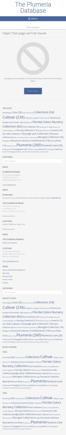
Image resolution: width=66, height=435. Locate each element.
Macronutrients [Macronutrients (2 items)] (19, 137)
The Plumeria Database (33, 7)
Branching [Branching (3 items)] (7, 113)
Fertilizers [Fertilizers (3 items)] (27, 122)
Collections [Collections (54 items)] (44, 112)
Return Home (33, 91)
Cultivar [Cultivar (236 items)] (13, 117)
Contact (5, 283)
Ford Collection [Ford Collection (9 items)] (30, 126)
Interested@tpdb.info (10, 261)
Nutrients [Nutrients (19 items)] (41, 140)
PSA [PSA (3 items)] (29, 149)
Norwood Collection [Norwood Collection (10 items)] (22, 140)
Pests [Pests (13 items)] (19, 381)
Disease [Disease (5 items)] (6, 122)
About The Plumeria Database (13, 270)
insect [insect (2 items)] (48, 130)
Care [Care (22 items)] (17, 112)
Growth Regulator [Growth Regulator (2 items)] (9, 130)
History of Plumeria (9, 243)
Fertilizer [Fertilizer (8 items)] (17, 122)
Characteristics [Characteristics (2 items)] (28, 113)
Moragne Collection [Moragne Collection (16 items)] (50, 137)
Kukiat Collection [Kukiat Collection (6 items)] (42, 373)
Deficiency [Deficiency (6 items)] (55, 118)
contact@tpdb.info (9, 185)
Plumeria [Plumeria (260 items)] (28, 144)
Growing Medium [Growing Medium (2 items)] (53, 127)
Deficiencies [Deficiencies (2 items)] (44, 118)
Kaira (38, 27)
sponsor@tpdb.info (53, 198)
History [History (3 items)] (41, 130)
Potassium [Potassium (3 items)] (7, 149)
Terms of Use (7, 279)
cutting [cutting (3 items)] (28, 118)
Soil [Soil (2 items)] (4, 152)
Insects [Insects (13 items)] (57, 130)
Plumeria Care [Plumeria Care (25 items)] (52, 145)
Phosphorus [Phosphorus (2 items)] (11, 146)
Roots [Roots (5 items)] (42, 149)
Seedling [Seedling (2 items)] (50, 149)
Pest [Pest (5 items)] (53, 141)
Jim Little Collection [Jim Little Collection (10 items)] (13, 133)
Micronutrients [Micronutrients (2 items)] (32, 137)
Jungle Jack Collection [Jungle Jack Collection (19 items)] (39, 133)
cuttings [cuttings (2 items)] (35, 118)
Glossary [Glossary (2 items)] (42, 127)
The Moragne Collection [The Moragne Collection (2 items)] (16, 152)
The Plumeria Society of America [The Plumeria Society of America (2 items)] (36, 152)
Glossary (5, 273)
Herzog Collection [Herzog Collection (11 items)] (26, 130)
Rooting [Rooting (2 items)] (35, 149)
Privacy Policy (7, 276)
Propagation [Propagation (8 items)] (20, 149)
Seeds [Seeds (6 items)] (58, 149)
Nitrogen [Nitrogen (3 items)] (6, 141)
